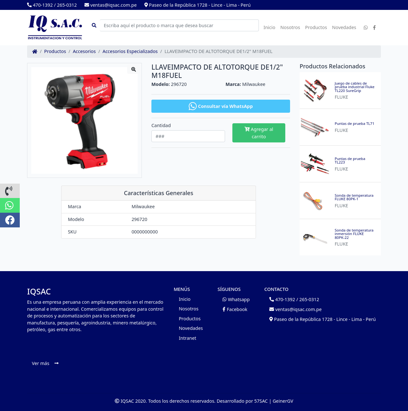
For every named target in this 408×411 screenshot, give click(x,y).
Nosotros (290, 27)
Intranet (187, 338)
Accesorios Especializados (130, 51)
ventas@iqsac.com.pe (110, 5)
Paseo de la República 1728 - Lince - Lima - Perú (197, 5)
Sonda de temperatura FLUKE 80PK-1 (354, 197)
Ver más (45, 363)
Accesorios (84, 51)
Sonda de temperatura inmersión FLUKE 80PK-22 (354, 234)
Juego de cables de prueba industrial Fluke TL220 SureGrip (355, 87)
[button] (10, 191)
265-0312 (67, 5)
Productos (316, 27)
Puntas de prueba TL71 (355, 124)
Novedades (344, 27)
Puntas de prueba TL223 (350, 160)
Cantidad (161, 125)
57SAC (261, 401)
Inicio (269, 27)
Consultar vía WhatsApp (221, 106)
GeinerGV (283, 401)
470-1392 (40, 5)
